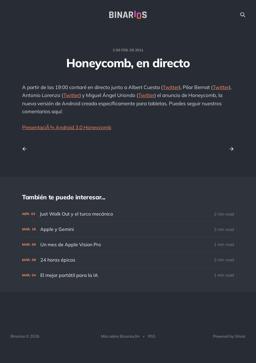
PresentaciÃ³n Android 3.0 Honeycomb (66, 127)
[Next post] (229, 148)
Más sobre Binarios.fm (120, 336)
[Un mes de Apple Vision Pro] (128, 244)
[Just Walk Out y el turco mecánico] (128, 213)
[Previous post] (26, 148)
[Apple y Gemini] (128, 229)
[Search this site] (242, 14)
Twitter (171, 87)
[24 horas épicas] (128, 259)
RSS (151, 336)
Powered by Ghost (229, 336)
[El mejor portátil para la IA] (128, 275)
